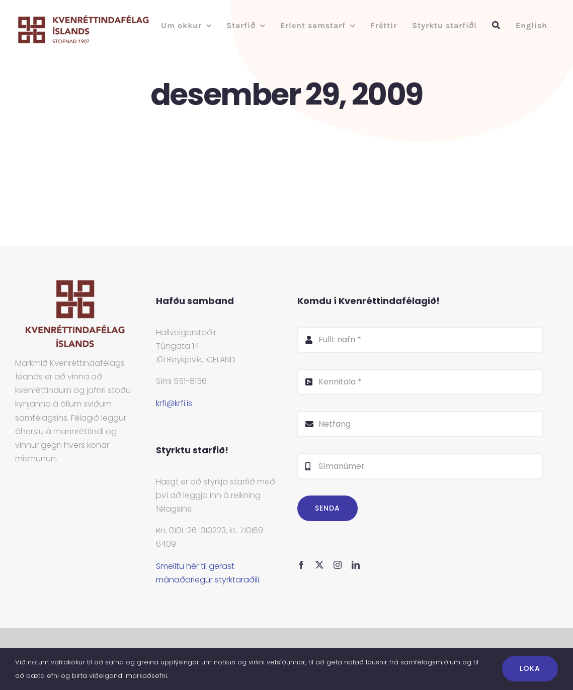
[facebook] (301, 565)
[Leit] (496, 25)
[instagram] (338, 565)
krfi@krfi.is (174, 403)
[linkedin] (356, 565)
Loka (530, 668)
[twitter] (319, 565)
